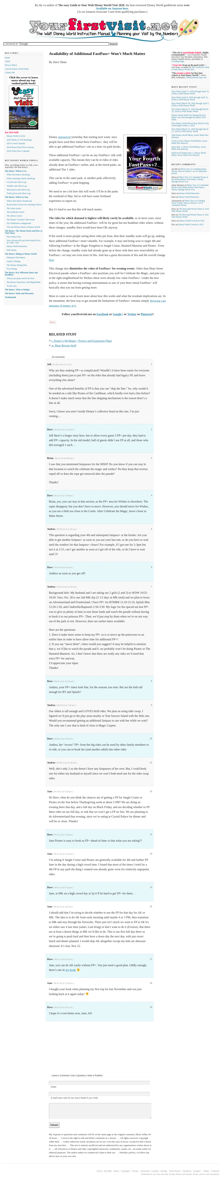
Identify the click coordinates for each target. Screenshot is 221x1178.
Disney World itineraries (17, 246)
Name (53, 1086)
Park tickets (11, 250)
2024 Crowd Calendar (16, 143)
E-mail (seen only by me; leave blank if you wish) (74, 1097)
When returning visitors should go (21, 178)
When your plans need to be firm (20, 278)
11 (151, 762)
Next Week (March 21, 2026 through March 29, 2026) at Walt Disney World (190, 110)
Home (7, 58)
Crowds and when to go (16, 182)
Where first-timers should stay (19, 201)
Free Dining (12, 269)
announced (64, 137)
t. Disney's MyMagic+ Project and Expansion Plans (81, 341)
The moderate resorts (15, 212)
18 (151, 983)
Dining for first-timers (16, 257)
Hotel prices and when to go (18, 190)
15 (151, 887)
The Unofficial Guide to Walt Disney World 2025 (190, 68)
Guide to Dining (13, 261)
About (7, 61)
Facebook (103, 314)
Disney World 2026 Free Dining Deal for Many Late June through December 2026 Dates (189, 117)
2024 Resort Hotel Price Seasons (20, 147)
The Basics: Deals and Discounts (19, 293)
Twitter (132, 314)
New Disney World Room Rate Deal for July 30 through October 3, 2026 (190, 124)
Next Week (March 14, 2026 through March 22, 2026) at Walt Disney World (190, 130)
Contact (155, 1171)
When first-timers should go (18, 175)
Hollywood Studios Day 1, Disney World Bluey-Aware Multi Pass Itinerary (189, 154)
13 (151, 834)
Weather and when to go (17, 186)
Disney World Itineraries (189, 193)
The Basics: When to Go (15, 171)
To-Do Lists (12, 286)
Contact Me (10, 72)
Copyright (125, 1171)
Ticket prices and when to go (19, 193)
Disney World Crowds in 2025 (192, 221)
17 (151, 959)
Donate (164, 1171)
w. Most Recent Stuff (63, 345)
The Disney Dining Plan (17, 265)
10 (151, 738)
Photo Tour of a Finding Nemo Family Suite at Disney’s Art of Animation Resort (189, 171)
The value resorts (14, 208)
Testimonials (10, 297)
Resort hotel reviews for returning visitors (24, 204)
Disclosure (145, 1171)
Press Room (174, 1171)
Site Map (107, 1171)
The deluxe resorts (14, 216)
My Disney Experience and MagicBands (24, 282)
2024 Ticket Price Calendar (18, 151)
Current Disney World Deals (17, 69)
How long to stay (14, 237)
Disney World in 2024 (16, 136)
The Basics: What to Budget (17, 290)
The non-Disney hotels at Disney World (23, 227)
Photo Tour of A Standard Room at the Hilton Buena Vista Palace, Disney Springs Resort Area (190, 179)
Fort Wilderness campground (19, 223)
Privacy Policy (11, 65)
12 (151, 791)
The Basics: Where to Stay (16, 197)
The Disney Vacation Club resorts (21, 220)
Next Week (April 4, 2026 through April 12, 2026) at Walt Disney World (190, 98)
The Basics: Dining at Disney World (21, 254)
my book (70, 970)
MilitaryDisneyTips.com (196, 77)
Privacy (135, 1171)
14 (151, 853)
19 (151, 1007)
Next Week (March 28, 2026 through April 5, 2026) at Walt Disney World (190, 104)
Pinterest (146, 314)
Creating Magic (178, 61)
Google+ (118, 314)
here (51, 260)
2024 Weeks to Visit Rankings (19, 140)
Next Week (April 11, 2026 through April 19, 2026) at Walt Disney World (190, 92)
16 (151, 906)
